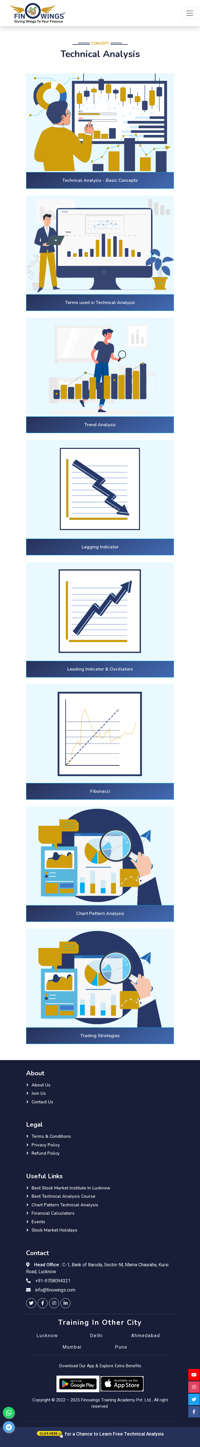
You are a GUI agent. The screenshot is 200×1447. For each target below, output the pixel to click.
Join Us (39, 1093)
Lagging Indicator (100, 547)
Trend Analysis (100, 425)
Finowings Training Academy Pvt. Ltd (116, 1400)
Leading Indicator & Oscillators (100, 669)
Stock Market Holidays (54, 1230)
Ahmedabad (145, 1335)
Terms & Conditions (51, 1136)
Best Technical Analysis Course (63, 1196)
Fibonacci (100, 791)
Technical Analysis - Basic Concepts (100, 180)
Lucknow (47, 1335)
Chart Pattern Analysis (100, 913)
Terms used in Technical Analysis (100, 302)
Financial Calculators (53, 1213)
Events (38, 1222)
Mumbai (72, 1347)
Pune (121, 1347)
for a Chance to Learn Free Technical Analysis (100, 1434)
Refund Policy (46, 1153)
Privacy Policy (46, 1145)
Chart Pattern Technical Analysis (65, 1205)
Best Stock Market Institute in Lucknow (71, 1188)
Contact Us (42, 1102)
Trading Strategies (100, 1036)
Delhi (96, 1335)
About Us (41, 1085)
